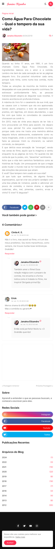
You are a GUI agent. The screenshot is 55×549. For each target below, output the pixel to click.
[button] (3, 4)
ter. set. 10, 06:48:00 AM (20, 235)
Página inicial (8, 13)
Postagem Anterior (11, 386)
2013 (27, 500)
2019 (27, 476)
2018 (27, 481)
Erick (14, 298)
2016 (27, 491)
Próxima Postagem (44, 386)
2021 (27, 467)
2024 (27, 457)
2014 (27, 495)
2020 (27, 471)
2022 (27, 462)
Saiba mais (20, 537)
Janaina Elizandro (30, 262)
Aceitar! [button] (10, 542)
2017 (27, 486)
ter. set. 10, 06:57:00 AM (29, 324)
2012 (27, 505)
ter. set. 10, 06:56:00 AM (29, 265)
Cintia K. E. (17, 232)
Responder (9, 253)
